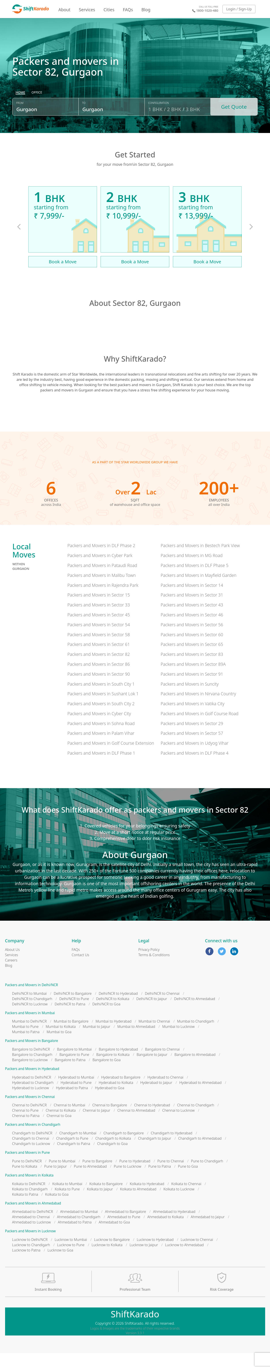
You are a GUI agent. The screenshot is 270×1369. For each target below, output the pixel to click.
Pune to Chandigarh (207, 1176)
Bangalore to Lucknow (30, 1075)
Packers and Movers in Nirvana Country (198, 710)
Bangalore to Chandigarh (32, 1070)
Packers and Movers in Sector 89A (193, 680)
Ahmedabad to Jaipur (207, 1232)
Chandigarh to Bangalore (123, 1148)
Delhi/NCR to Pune (74, 1014)
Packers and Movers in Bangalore (31, 1056)
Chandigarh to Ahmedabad (200, 1154)
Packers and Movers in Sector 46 (192, 631)
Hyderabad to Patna (72, 1103)
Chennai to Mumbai (69, 1120)
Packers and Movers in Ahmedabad (33, 1219)
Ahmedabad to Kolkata (165, 1232)
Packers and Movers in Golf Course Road (199, 729)
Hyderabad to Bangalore (120, 1093)
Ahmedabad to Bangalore (125, 1227)
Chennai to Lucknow (178, 1126)
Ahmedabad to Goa (114, 1238)
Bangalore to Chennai (162, 1065)
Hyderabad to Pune (76, 1098)
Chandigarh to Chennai (30, 1154)
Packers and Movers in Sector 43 (192, 621)
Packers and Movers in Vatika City (192, 719)
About (64, 10)
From (19, 122)
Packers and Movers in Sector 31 (192, 611)
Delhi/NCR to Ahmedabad (194, 1014)
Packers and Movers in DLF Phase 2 (101, 561)
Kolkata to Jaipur (100, 1204)
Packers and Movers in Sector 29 (192, 739)
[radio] (20, 111)
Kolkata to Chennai (186, 1199)
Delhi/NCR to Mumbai (29, 1009)
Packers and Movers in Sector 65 (192, 660)
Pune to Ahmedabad (90, 1182)
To (84, 122)
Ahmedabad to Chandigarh (78, 1232)
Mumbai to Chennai (154, 1037)
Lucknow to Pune (70, 1260)
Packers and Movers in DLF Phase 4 (194, 769)
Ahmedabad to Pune (123, 1232)
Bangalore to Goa (107, 1075)
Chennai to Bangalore (109, 1120)
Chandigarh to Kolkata (113, 1154)
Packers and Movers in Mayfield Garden (198, 591)
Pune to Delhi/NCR (27, 1176)
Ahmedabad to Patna (75, 1238)
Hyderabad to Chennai (165, 1093)
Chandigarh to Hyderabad (171, 1148)
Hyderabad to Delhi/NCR (31, 1093)
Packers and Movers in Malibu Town (101, 591)
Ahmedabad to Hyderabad (174, 1227)
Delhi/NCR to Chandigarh (32, 1014)
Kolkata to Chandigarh (30, 1204)
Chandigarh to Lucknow (31, 1159)
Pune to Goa (188, 1182)
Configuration (158, 122)
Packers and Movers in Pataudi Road (102, 581)
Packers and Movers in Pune (27, 1168)
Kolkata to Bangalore (106, 1199)
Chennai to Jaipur (96, 1126)
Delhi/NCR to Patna (70, 1019)
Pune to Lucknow (127, 1182)
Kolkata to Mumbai (67, 1199)
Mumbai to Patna (26, 1047)
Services (87, 10)
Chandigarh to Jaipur (154, 1154)
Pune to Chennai (170, 1176)
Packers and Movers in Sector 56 (192, 640)
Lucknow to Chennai (197, 1255)
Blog (145, 10)
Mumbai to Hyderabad (113, 1037)
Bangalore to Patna (70, 1075)
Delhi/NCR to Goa (106, 1019)
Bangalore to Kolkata (113, 1070)
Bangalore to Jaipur (152, 1070)
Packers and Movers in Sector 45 (98, 631)
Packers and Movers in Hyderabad (32, 1084)
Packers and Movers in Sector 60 (192, 650)
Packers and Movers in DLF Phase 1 (101, 769)
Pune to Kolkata (24, 1182)
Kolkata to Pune (67, 1204)
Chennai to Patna (26, 1131)
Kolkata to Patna (25, 1210)
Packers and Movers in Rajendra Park (102, 601)
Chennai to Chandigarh (195, 1120)
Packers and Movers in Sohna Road (101, 739)
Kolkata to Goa (56, 1210)
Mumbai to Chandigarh (195, 1037)
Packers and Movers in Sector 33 (98, 621)
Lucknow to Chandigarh (31, 1260)
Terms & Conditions (154, 970)
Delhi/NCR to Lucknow (30, 1019)
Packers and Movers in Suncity (190, 700)
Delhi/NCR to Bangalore (72, 1009)
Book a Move (63, 277)
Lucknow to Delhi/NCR (30, 1255)
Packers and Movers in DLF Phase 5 (194, 581)
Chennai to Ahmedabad (136, 1126)
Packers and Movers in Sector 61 (98, 660)
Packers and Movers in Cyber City (99, 729)
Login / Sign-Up (239, 9)
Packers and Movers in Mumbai (30, 1029)
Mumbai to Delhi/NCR (29, 1037)
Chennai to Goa (59, 1131)
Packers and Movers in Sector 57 (192, 749)
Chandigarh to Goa (112, 1159)
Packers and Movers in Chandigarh (33, 1140)
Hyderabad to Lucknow (30, 1103)
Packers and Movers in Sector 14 (192, 601)
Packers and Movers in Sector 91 (192, 690)
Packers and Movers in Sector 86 (98, 680)
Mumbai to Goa (59, 1047)
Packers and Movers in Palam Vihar (100, 749)
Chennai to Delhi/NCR (29, 1120)
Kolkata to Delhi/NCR (28, 1199)
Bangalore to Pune (74, 1070)
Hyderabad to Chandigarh (33, 1098)
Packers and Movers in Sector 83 (192, 670)
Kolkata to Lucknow (179, 1204)
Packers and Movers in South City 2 (101, 719)
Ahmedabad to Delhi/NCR (32, 1227)
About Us (12, 965)
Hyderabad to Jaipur (156, 1098)
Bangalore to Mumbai (74, 1065)
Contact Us (80, 970)
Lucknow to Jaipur (143, 1260)
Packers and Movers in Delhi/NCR (31, 1001)
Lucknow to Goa (60, 1266)
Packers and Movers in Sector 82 (98, 670)
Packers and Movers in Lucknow (30, 1247)
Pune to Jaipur (55, 1182)
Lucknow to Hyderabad (155, 1255)
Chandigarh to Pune (72, 1154)
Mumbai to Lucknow (178, 1042)
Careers (11, 976)
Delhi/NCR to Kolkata (112, 1014)
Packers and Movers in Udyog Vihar (194, 759)
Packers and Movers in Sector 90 (98, 690)
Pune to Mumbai (62, 1176)
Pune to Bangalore (97, 1176)
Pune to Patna (159, 1182)
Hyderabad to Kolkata (116, 1098)
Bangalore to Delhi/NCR (31, 1065)
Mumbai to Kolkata (61, 1042)
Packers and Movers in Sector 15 (98, 611)
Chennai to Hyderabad (152, 1120)
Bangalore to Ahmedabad (195, 1070)
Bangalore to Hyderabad (118, 1065)
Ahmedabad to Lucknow (31, 1238)
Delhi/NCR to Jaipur (151, 1014)
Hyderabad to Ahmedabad (200, 1098)
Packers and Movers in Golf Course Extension (110, 759)
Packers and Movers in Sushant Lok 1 (103, 710)
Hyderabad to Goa (109, 1103)
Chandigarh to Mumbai (77, 1148)
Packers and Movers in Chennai (30, 1112)
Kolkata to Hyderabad (147, 1199)
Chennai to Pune (25, 1126)
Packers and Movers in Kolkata (29, 1191)
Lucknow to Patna (26, 1266)
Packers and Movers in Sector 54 (98, 640)
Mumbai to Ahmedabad (136, 1042)
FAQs (128, 10)
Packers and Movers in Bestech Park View (200, 561)
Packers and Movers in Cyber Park (99, 571)
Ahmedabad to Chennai (31, 1232)
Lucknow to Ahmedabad (184, 1260)
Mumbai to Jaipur (96, 1042)
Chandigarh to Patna (73, 1159)
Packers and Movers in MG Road (191, 571)
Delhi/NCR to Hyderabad (118, 1009)
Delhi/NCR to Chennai (162, 1009)
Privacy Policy (149, 965)
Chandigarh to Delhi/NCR (32, 1148)
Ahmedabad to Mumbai (79, 1227)
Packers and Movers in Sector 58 (98, 650)
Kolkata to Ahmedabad (138, 1204)
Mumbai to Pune (25, 1042)
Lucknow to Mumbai (71, 1255)
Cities (109, 10)
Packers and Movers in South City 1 (101, 700)
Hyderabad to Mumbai (76, 1093)
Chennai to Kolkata (61, 1126)
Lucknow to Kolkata (106, 1260)
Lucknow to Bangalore (112, 1255)
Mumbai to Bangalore (71, 1037)
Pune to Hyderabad (134, 1176)
